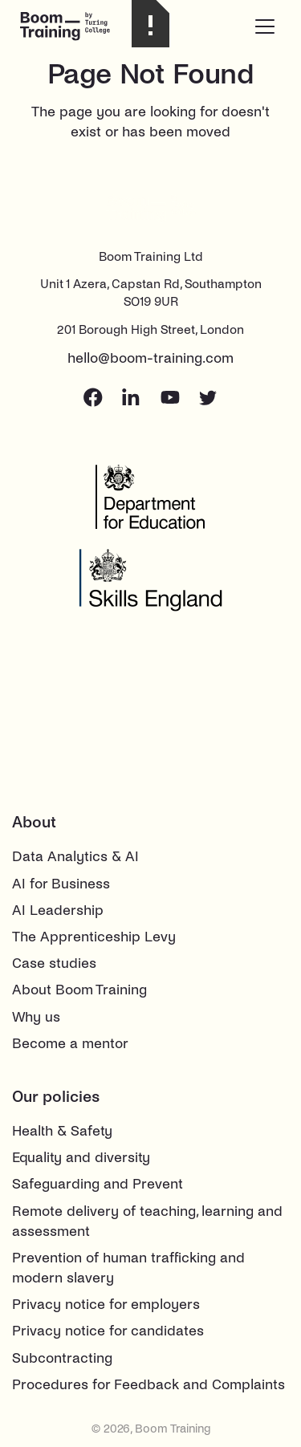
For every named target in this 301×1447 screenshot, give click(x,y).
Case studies (54, 963)
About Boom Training (79, 990)
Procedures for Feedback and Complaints (148, 1384)
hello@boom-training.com (150, 358)
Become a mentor (70, 1043)
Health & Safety (62, 1131)
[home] (76, 26)
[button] (265, 26)
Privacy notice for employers (106, 1304)
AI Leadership (58, 910)
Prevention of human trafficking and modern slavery (128, 1268)
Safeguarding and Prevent (97, 1184)
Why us (36, 1017)
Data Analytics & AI (75, 856)
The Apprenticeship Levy (94, 937)
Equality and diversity (81, 1157)
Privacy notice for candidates (108, 1331)
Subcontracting (62, 1358)
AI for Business (61, 884)
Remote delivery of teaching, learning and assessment (147, 1221)
